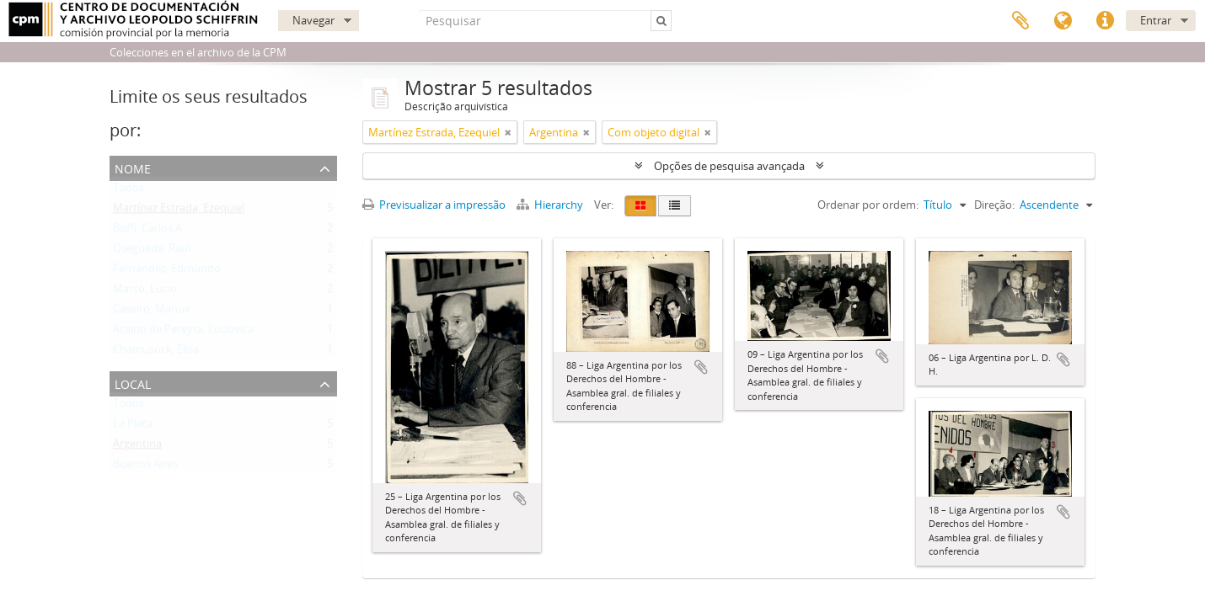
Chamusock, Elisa (156, 352)
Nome (133, 167)
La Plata (133, 426)
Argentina (137, 447)
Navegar (313, 20)
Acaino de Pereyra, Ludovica (183, 332)
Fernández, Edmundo (167, 271)
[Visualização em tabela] (674, 205)
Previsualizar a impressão (434, 204)
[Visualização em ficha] (640, 205)
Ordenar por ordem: (867, 204)
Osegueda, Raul (151, 251)
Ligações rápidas (1105, 21)
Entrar (1155, 20)
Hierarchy (551, 204)
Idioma (1063, 21)
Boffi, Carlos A (147, 231)
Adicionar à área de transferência (519, 498)
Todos (128, 191)
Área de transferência (1020, 21)
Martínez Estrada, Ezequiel (178, 211)
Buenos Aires (145, 467)
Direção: (994, 204)
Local (133, 382)
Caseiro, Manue (151, 312)
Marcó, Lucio (145, 292)
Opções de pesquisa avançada (729, 165)
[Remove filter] (508, 132)
